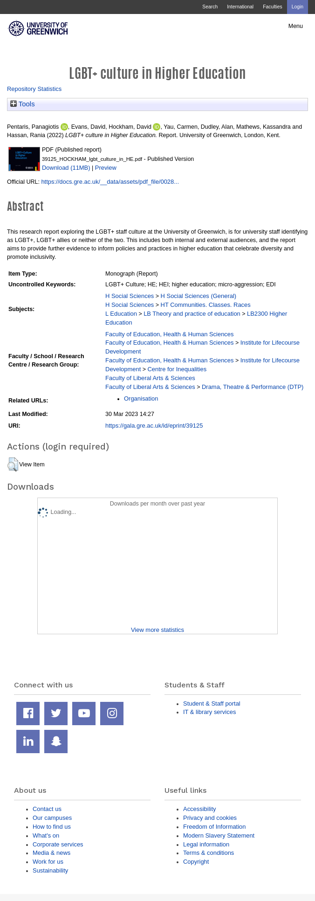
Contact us (47, 808)
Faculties (272, 6)
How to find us (52, 826)
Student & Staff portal (211, 703)
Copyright (196, 861)
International (240, 6)
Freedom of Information (214, 826)
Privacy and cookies (210, 817)
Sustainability (50, 870)
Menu (295, 26)
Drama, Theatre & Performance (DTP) (252, 386)
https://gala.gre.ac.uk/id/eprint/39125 (154, 425)
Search (210, 6)
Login (297, 6)
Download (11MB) (66, 167)
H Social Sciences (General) (199, 295)
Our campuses (52, 817)
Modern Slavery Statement (218, 835)
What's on (46, 835)
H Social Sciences (129, 295)
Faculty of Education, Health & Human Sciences (169, 334)
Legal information (206, 844)
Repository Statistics (34, 88)
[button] (12, 464)
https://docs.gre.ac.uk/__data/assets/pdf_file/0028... (110, 181)
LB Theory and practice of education (192, 313)
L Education (121, 313)
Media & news (51, 852)
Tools (22, 104)
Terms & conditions (208, 852)
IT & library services (209, 711)
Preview (105, 167)
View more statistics (157, 629)
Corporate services (58, 844)
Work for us (48, 861)
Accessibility (199, 808)
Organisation (141, 398)
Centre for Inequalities (177, 369)
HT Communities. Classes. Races (206, 304)
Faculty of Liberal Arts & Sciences (150, 377)
